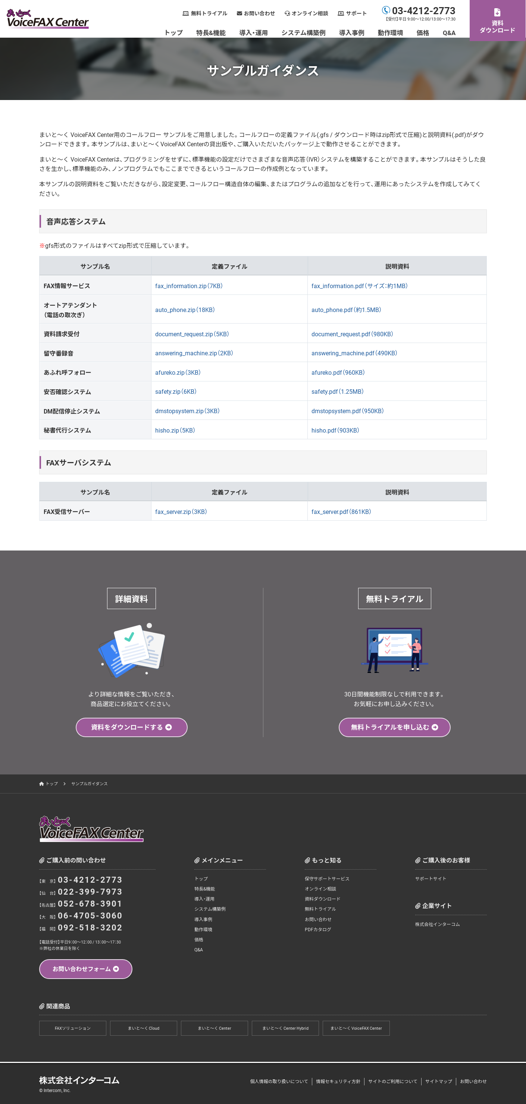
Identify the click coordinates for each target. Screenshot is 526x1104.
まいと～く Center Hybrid (285, 1029)
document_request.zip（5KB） (192, 333)
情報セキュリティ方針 (338, 1081)
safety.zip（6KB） (176, 391)
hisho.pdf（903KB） (335, 429)
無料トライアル (209, 13)
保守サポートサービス (327, 879)
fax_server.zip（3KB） (181, 511)
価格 (423, 32)
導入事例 (352, 32)
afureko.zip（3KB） (178, 372)
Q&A (449, 32)
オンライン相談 (310, 13)
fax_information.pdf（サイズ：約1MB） (360, 285)
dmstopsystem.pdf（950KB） (348, 410)
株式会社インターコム (437, 924)
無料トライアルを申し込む (390, 727)
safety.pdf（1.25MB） (337, 391)
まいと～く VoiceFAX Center (356, 1029)
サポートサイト (431, 879)
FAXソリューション (73, 1029)
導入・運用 (254, 32)
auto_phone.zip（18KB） (185, 309)
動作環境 (391, 32)
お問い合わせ (260, 13)
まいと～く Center (214, 1029)
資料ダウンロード (498, 26)
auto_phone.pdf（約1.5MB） (346, 309)
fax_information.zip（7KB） (189, 285)
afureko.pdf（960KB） (338, 372)
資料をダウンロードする (127, 727)
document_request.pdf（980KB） (352, 333)
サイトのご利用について (392, 1081)
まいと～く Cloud (144, 1029)
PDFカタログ (318, 929)
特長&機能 (211, 32)
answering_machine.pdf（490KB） (354, 352)
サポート (357, 13)
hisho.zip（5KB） (175, 429)
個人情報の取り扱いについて (279, 1081)
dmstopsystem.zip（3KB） (187, 410)
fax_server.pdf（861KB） (341, 511)
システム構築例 (304, 32)
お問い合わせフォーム (82, 969)
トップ (174, 32)
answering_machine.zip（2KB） (194, 352)
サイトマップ (438, 1081)
